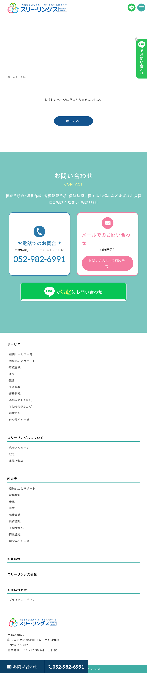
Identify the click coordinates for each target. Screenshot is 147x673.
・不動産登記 (15, 528)
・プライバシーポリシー (22, 600)
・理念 (11, 454)
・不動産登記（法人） (20, 406)
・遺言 (11, 380)
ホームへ (73, 121)
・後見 (11, 374)
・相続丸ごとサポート (21, 361)
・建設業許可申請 (18, 419)
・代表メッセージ (18, 447)
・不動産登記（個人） (20, 400)
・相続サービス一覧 (20, 354)
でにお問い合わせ (73, 292)
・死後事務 (14, 387)
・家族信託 (14, 367)
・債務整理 (14, 393)
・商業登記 (14, 413)
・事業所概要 (15, 461)
